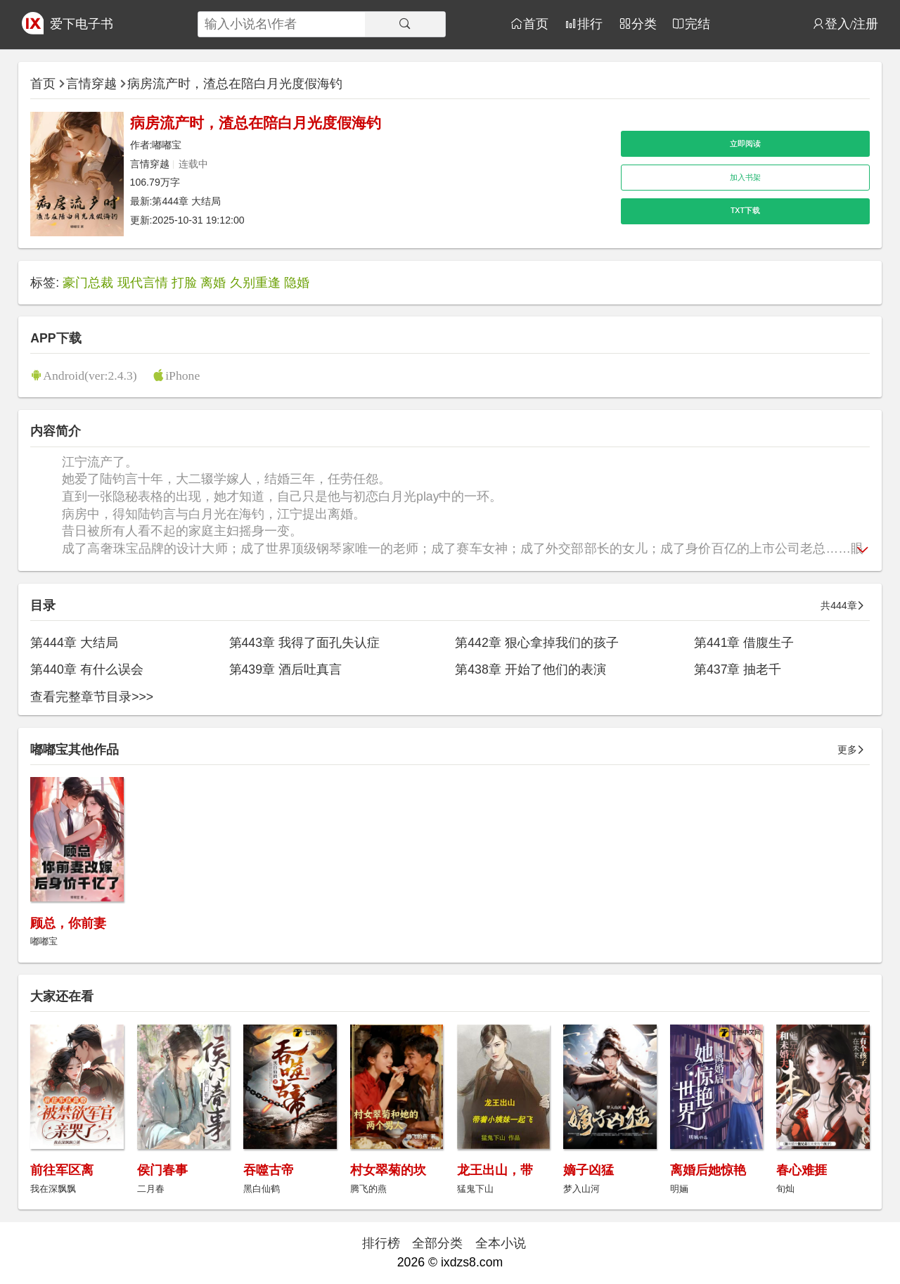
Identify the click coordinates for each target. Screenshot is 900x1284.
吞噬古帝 (268, 1170)
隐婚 (296, 283)
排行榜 (381, 1243)
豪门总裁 (88, 283)
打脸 (184, 283)
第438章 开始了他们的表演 (530, 669)
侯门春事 (162, 1170)
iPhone (182, 375)
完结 (697, 24)
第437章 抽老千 (737, 669)
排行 (590, 24)
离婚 (213, 283)
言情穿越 (91, 84)
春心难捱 (801, 1170)
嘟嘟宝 (166, 144)
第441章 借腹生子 (744, 643)
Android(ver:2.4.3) (89, 375)
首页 (535, 24)
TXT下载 (745, 210)
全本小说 (500, 1243)
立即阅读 (745, 143)
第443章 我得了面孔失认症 (304, 643)
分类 (644, 24)
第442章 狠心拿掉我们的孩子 (536, 643)
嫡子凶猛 (588, 1170)
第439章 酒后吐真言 (285, 669)
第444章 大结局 (186, 201)
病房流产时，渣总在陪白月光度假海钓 (234, 84)
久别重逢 (255, 283)
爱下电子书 (81, 24)
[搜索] (405, 24)
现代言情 (142, 283)
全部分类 (437, 1243)
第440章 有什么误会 (86, 669)
